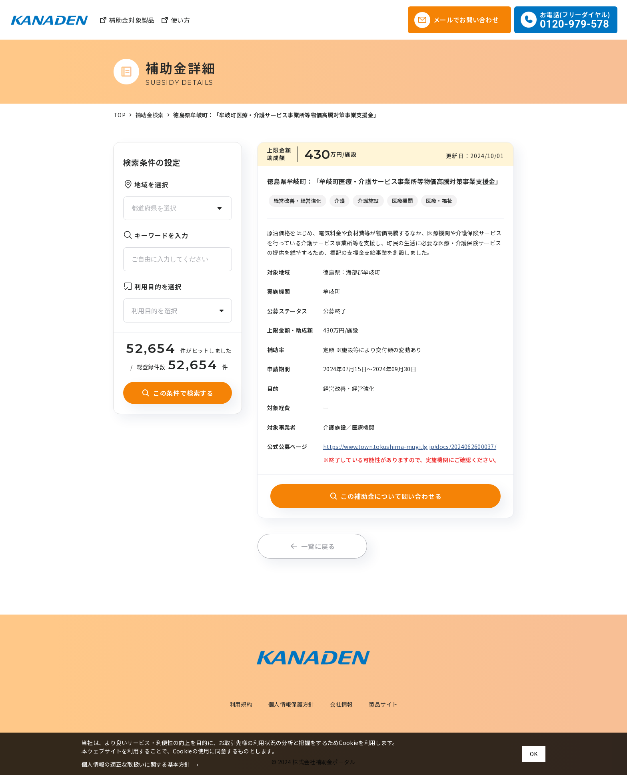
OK (533, 754)
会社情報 (341, 704)
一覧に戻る (312, 546)
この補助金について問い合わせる (385, 496)
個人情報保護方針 (291, 704)
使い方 (175, 20)
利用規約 (241, 704)
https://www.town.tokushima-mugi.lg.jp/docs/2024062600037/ (409, 447)
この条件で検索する (178, 393)
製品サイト (383, 704)
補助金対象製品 (126, 20)
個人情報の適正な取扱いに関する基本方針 (136, 764)
